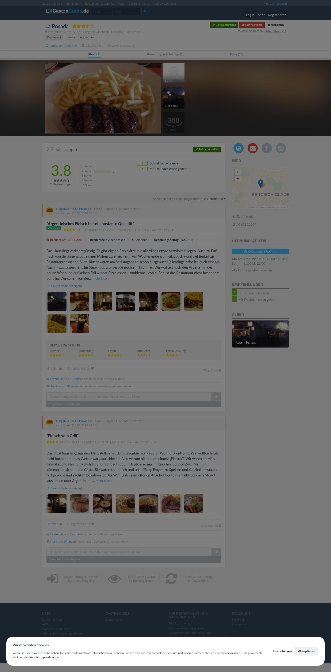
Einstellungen (282, 651)
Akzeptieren (306, 651)
